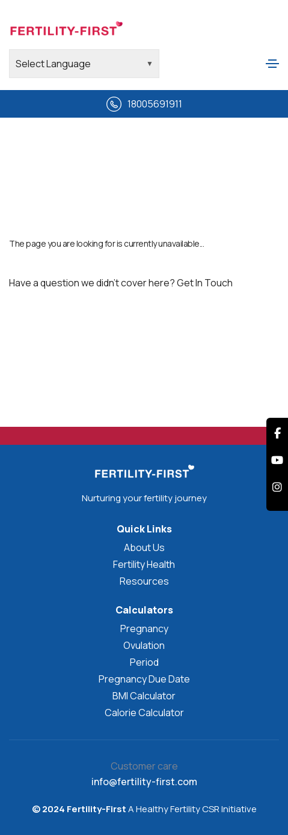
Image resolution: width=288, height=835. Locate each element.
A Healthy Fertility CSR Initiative (191, 809)
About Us (144, 547)
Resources (144, 581)
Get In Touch (205, 282)
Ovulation (144, 645)
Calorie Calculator (144, 712)
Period (144, 662)
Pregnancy (144, 628)
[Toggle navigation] (272, 63)
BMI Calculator (144, 695)
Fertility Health (144, 564)
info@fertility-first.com (144, 781)
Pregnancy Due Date (144, 679)
